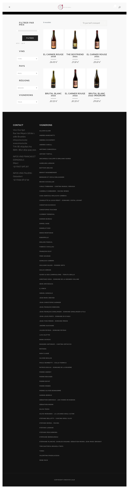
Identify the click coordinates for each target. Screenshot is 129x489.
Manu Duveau (45, 339)
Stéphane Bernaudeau (48, 437)
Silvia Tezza (44, 409)
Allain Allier (45, 130)
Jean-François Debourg (49, 307)
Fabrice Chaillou (46, 246)
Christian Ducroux (47, 205)
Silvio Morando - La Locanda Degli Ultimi (56, 414)
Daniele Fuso (44, 228)
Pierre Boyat (44, 381)
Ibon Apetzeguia (46, 284)
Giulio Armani (45, 270)
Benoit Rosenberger (48, 172)
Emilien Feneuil (46, 242)
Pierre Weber (45, 386)
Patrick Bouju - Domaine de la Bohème (55, 367)
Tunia (41, 451)
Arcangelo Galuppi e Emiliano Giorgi (55, 158)
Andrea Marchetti (47, 135)
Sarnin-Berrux (45, 395)
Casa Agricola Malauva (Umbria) (53, 195)
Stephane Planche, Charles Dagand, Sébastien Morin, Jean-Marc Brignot (70, 441)
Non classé (44, 353)
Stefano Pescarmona (48, 432)
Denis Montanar (46, 233)
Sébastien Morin (46, 404)
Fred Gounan (44, 256)
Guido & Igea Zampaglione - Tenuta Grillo (57, 274)
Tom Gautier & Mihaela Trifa (51, 446)
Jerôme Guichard (46, 325)
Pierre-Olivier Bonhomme (50, 390)
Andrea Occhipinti (47, 140)
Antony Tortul (45, 154)
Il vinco (42, 288)
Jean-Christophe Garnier (50, 302)
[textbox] (27, 59)
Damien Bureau (45, 219)
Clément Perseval (47, 214)
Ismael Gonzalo (46, 293)
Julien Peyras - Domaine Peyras (52, 330)
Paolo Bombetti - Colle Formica (53, 362)
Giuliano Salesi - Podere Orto (52, 265)
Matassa (42, 349)
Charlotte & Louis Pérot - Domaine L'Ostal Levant (60, 200)
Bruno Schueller (46, 182)
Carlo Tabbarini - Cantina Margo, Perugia (57, 186)
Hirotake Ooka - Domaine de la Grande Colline (59, 279)
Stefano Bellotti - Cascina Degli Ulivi (55, 418)
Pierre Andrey (45, 372)
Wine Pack (43, 460)
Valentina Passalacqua (49, 455)
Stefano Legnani (46, 427)
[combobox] (27, 59)
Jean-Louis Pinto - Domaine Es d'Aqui (55, 316)
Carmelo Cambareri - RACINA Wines (54, 191)
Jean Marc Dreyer (47, 298)
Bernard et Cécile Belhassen (51, 177)
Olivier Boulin (45, 358)
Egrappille (44, 237)
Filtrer (30, 38)
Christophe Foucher (48, 209)
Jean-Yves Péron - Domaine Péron (53, 321)
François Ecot (45, 251)
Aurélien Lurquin (46, 163)
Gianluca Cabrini (46, 260)
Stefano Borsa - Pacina (49, 423)
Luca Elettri (44, 335)
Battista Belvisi (46, 168)
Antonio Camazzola (47, 149)
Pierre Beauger (45, 376)
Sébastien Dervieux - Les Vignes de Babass (57, 400)
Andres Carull (45, 144)
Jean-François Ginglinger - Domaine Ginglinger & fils (62, 311)
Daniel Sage (44, 223)
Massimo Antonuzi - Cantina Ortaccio (55, 344)
